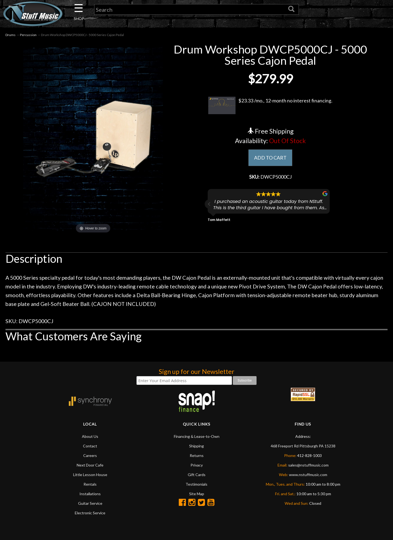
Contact (90, 446)
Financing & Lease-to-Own (196, 436)
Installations (90, 493)
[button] (209, 204)
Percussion (28, 35)
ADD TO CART (270, 158)
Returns (197, 455)
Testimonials (196, 484)
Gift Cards (197, 474)
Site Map (196, 493)
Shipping (196, 446)
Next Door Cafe (90, 465)
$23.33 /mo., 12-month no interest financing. (270, 105)
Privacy (196, 465)
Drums (10, 35)
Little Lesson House (90, 474)
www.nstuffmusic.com (308, 474)
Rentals (90, 484)
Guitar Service (90, 503)
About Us (90, 436)
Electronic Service (90, 513)
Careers (90, 455)
